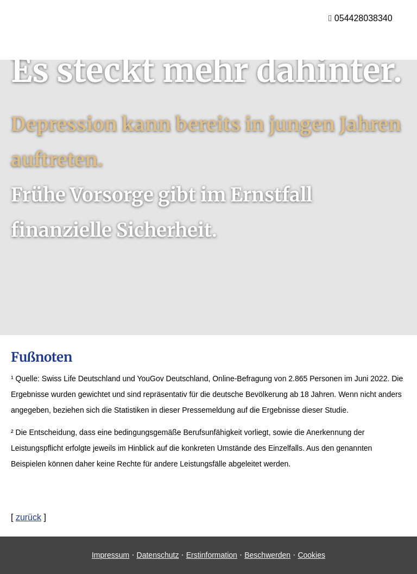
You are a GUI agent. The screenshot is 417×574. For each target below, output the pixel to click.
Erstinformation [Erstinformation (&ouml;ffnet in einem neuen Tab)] (211, 555)
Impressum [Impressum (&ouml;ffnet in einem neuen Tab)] (110, 555)
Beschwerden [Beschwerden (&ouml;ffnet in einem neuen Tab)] (267, 555)
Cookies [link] (311, 555)
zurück (28, 517)
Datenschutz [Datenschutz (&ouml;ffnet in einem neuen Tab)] (158, 555)
